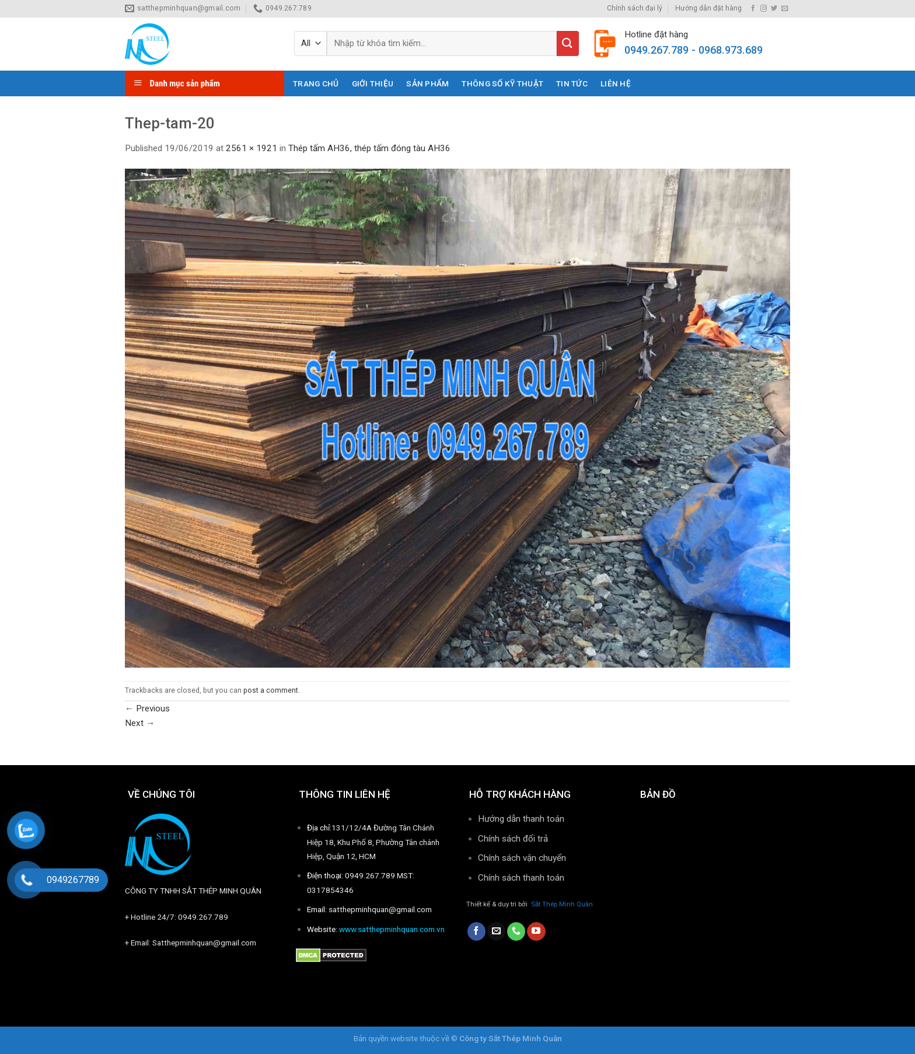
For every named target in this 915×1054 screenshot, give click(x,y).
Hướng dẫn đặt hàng (708, 8)
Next (140, 723)
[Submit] (568, 43)
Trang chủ (315, 83)
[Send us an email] (784, 8)
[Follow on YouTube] (536, 931)
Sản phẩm (427, 83)
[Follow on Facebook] (753, 8)
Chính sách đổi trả (513, 838)
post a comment (270, 690)
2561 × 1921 (251, 148)
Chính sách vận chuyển (522, 858)
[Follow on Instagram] (763, 8)
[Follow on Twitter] (774, 8)
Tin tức (572, 83)
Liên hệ (615, 83)
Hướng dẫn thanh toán (521, 819)
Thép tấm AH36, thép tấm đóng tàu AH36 (369, 148)
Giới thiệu (373, 83)
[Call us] (516, 931)
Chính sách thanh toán (522, 877)
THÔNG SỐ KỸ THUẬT (502, 83)
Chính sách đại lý (634, 8)
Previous (147, 708)
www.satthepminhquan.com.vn (392, 929)
